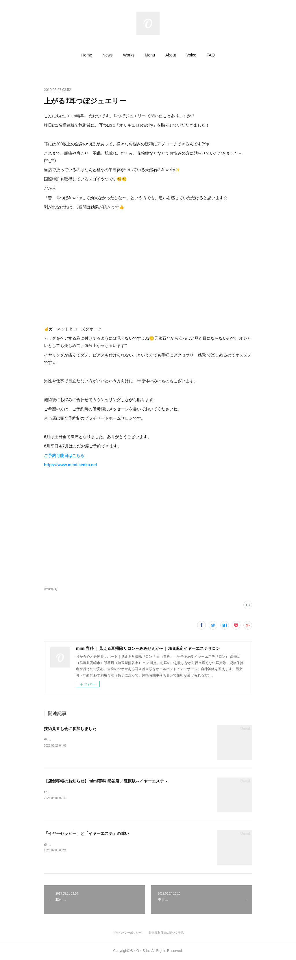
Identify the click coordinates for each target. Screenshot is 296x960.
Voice (191, 55)
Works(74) (50, 589)
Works (128, 55)
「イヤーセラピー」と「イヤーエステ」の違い (86, 833)
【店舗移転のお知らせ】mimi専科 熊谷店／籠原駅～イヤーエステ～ (106, 781)
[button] (86, 55)
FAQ (211, 55)
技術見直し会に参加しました (70, 728)
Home (86, 55)
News (108, 55)
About (170, 55)
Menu (150, 55)
